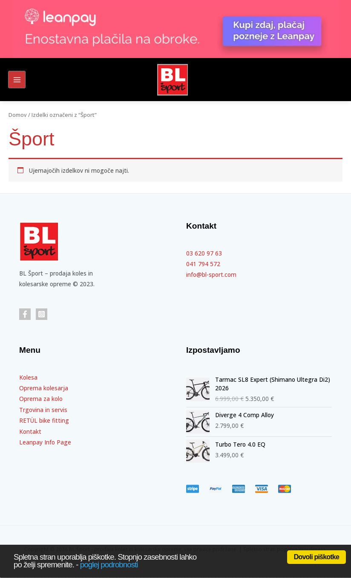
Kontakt (30, 431)
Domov (18, 115)
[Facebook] (25, 314)
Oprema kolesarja (43, 388)
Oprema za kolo (41, 399)
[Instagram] (41, 314)
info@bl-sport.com (211, 274)
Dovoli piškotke (316, 557)
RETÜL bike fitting (44, 420)
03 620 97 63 (204, 253)
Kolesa (28, 377)
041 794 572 (203, 264)
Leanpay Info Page (45, 442)
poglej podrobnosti (109, 564)
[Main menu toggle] (17, 79)
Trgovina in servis (43, 410)
